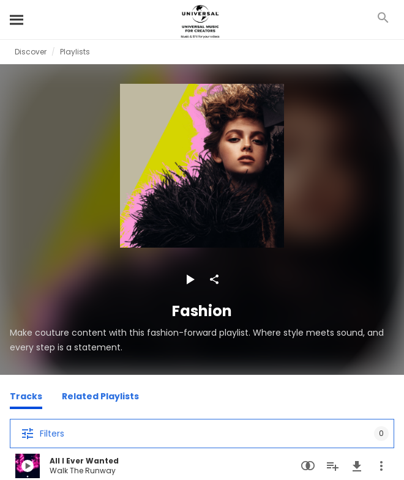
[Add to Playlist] (332, 466)
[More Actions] (381, 466)
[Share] (214, 279)
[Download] (357, 466)
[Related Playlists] (100, 398)
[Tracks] (26, 398)
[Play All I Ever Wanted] (27, 466)
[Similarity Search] (308, 466)
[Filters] (202, 433)
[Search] (17, 19)
